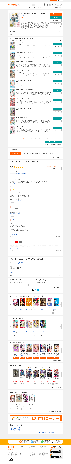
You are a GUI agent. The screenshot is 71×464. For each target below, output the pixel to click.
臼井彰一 (21, 309)
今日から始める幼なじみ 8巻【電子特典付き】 (24, 108)
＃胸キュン (18, 173)
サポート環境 (31, 452)
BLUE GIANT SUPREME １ (55, 307)
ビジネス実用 (44, 7)
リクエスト (31, 456)
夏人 (12, 189)
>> (52, 138)
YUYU (41, 355)
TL (29, 7)
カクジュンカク (35, 355)
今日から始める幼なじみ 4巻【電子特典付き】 (24, 70)
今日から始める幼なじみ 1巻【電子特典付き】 (24, 42)
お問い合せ (31, 455)
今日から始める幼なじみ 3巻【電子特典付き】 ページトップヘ (50, 432)
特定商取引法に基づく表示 (43, 453)
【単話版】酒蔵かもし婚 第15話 (22, 330)
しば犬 (13, 219)
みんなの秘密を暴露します (15, 354)
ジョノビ (16, 355)
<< (18, 138)
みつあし (27, 379)
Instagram (21, 456)
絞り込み (19, 5)
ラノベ (34, 7)
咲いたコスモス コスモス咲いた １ (26, 405)
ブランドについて (42, 448)
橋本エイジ (48, 379)
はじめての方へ (56, 7)
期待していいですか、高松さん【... (29, 354)
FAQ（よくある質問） (32, 453)
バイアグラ (21, 355)
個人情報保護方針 (42, 452)
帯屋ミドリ (23, 15)
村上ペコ (58, 355)
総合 (10, 7)
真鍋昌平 (14, 379)
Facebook (21, 460)
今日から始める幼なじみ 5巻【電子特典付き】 (24, 80)
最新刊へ (21, 40)
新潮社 (18, 264)
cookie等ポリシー (42, 454)
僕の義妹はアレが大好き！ (22, 354)
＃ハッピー (11, 200)
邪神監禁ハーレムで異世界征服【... (42, 354)
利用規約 (40, 451)
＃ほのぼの (12, 173)
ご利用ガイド (61, 7)
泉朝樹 (21, 379)
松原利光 (14, 309)
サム (30, 355)
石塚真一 (54, 309)
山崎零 (14, 331)
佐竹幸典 (41, 309)
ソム (13, 355)
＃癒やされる (23, 173)
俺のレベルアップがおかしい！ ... (29, 378)
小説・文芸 (39, 7)
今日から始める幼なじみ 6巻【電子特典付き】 (24, 89)
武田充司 (41, 379)
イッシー (54, 355)
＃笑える (11, 213)
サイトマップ (41, 455)
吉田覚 (27, 331)
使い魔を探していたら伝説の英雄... (56, 378)
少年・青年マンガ (15, 7)
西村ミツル (28, 309)
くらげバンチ (19, 266)
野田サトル (35, 379)
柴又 (30, 379)
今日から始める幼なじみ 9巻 (21, 117)
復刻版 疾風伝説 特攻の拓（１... (35, 308)
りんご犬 (41, 331)
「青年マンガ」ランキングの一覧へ (56, 387)
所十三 (38, 309)
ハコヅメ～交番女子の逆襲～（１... (49, 308)
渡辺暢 (58, 379)
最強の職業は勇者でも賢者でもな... (42, 378)
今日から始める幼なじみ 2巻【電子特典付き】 (24, 52)
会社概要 (40, 447)
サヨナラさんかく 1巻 (31, 404)
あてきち (44, 379)
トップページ (22, 447)
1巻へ (17, 40)
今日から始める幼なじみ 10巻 (22, 126)
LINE (20, 454)
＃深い (18, 248)
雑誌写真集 (49, 7)
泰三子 (48, 309)
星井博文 (54, 379)
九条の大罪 (14, 377)
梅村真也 (52, 379)
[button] (16, 313)
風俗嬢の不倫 (35, 353)
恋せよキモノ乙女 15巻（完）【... (35, 330)
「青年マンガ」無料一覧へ (57, 360)
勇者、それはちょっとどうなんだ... (56, 354)
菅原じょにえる (22, 331)
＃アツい (14, 248)
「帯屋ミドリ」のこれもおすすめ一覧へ (55, 411)
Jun (12, 206)
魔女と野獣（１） (42, 307)
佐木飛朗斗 (35, 309)
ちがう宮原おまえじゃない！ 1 (12, 404)
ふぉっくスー (45, 331)
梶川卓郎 (31, 309)
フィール (52, 355)
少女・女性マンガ (20, 7)
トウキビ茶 (48, 355)
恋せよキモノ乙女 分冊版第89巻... (15, 330)
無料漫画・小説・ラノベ (23, 448)
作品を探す (31, 448)
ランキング (21, 451)
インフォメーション (32, 454)
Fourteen (43, 355)
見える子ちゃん (22, 377)
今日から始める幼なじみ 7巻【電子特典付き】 (24, 98)
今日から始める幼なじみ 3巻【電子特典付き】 (24, 61)
